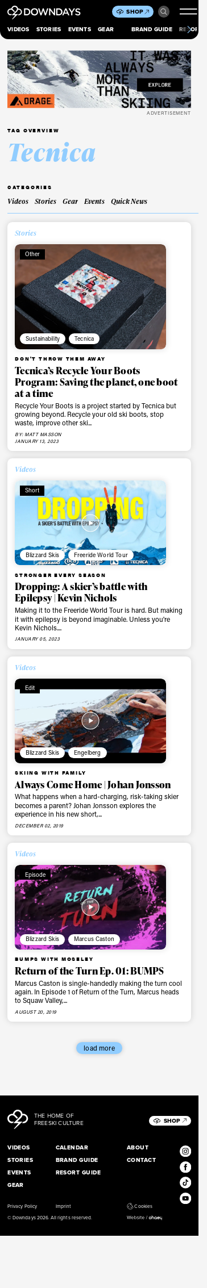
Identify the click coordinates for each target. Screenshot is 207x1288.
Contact (141, 1160)
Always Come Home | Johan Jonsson (93, 784)
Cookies (139, 1206)
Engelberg (87, 752)
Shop (137, 11)
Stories (48, 29)
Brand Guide (151, 29)
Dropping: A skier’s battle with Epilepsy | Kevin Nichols (81, 591)
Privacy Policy (22, 1206)
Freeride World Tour (101, 555)
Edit (30, 688)
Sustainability (43, 338)
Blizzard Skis (42, 555)
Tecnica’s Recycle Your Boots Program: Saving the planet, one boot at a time (96, 381)
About (137, 1147)
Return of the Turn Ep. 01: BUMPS (89, 970)
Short (32, 490)
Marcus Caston (94, 939)
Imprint (63, 1206)
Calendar (72, 1147)
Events (79, 29)
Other (32, 254)
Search (163, 12)
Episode (35, 875)
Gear (106, 29)
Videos (18, 29)
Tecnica (84, 338)
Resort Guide (78, 1172)
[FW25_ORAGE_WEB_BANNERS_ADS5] (99, 79)
